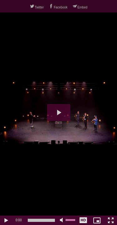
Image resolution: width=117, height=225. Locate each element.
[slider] (41, 220)
